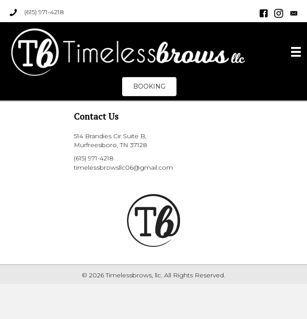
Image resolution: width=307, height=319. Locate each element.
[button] (149, 86)
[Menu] (296, 52)
